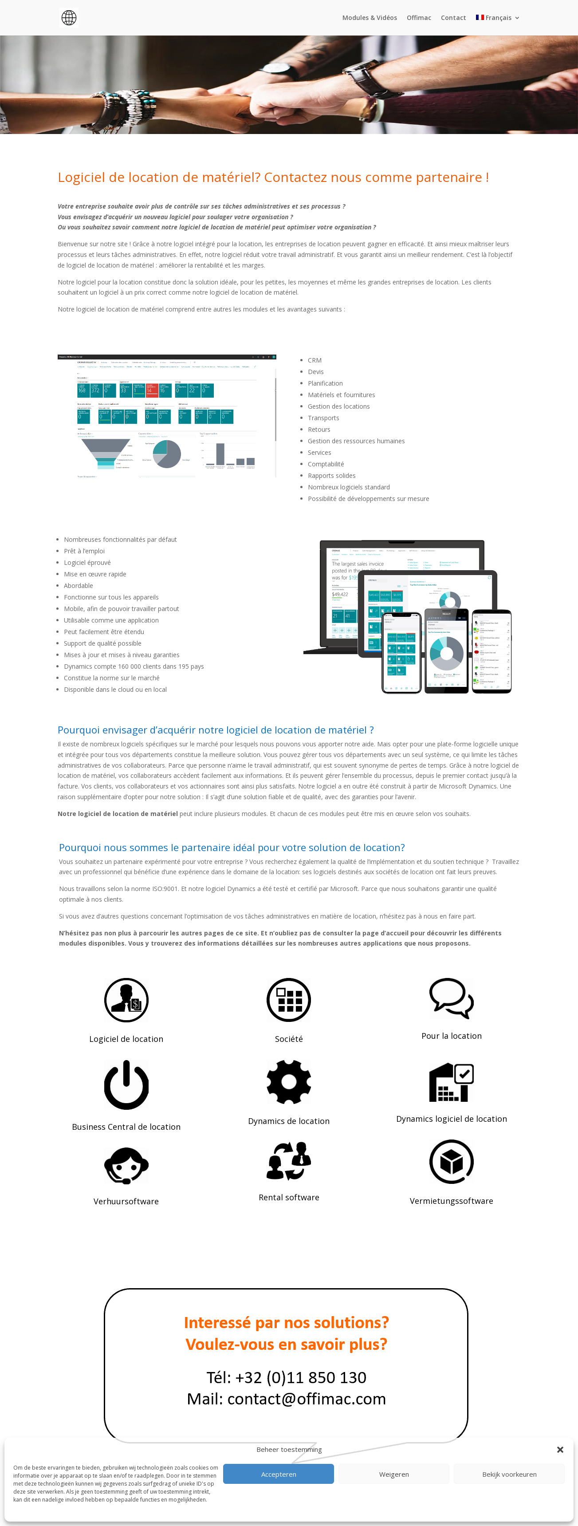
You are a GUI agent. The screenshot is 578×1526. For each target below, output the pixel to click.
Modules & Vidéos (369, 18)
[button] (560, 1449)
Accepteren (278, 1474)
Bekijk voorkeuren (509, 1474)
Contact (453, 18)
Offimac (419, 18)
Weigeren (394, 1474)
